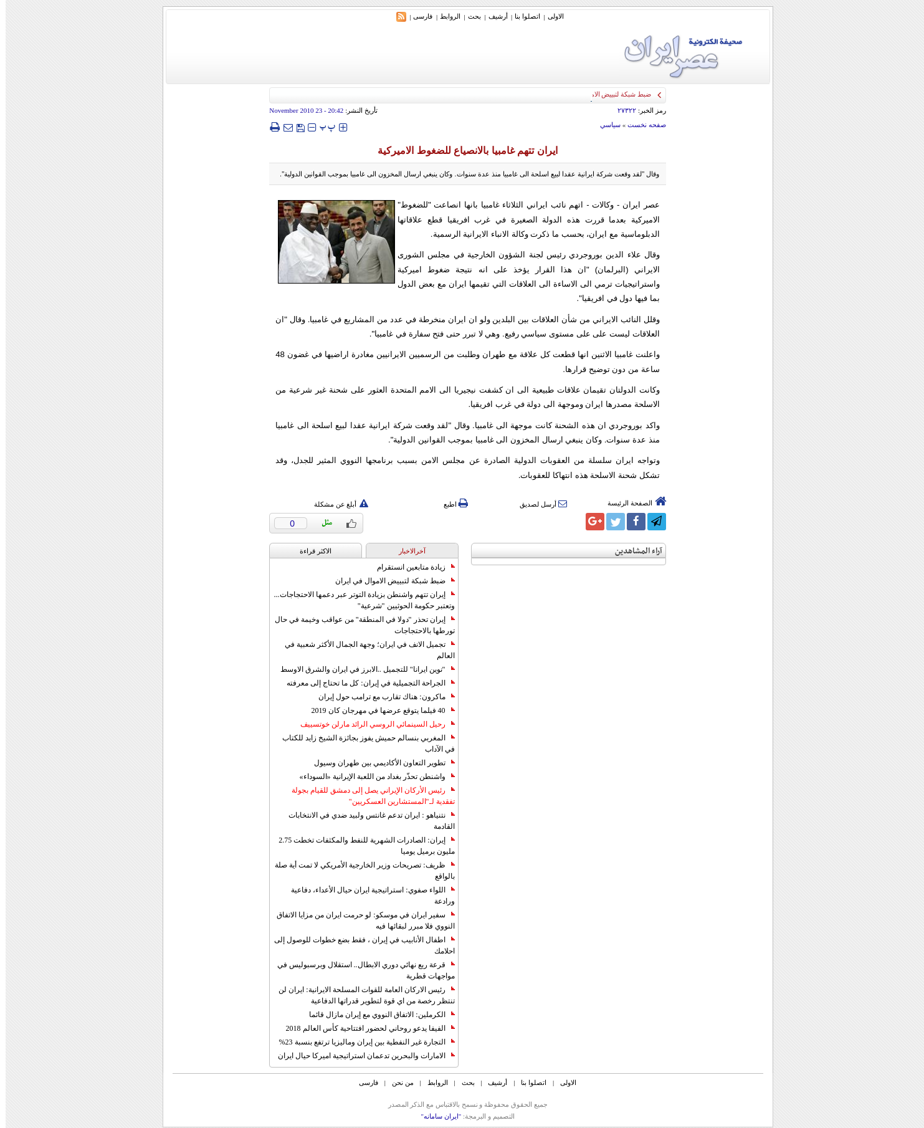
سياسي (604, 124)
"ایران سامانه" (435, 1116)
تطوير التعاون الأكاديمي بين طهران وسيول (378, 762)
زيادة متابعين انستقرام (410, 567)
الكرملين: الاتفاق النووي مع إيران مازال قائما (376, 1014)
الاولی (550, 16)
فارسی (417, 16)
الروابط (444, 16)
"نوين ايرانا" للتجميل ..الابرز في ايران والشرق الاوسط (362, 669)
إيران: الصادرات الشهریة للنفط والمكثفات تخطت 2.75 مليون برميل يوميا (361, 846)
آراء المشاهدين (633, 551)
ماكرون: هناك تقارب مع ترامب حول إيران (381, 696)
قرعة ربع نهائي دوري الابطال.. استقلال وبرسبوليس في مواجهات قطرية (360, 970)
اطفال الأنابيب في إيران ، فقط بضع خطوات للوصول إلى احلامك (359, 945)
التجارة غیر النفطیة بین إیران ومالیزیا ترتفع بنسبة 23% (361, 1042)
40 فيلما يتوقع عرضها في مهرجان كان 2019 (377, 710)
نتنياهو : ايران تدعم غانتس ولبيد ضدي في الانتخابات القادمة (366, 821)
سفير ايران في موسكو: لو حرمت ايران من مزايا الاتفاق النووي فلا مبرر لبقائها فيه (360, 920)
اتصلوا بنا (522, 16)
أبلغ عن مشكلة (335, 504)
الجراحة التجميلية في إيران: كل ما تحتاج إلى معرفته (365, 683)
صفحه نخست (641, 124)
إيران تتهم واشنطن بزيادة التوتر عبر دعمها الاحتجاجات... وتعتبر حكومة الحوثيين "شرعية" (359, 600)
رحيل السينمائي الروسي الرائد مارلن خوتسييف (372, 724)
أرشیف (492, 16)
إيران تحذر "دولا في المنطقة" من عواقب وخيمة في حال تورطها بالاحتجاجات (359, 625)
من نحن (397, 1082)
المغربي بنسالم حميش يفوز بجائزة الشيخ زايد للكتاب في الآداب (363, 743)
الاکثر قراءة (310, 551)
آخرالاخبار (406, 551)
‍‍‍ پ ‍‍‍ (322, 127)
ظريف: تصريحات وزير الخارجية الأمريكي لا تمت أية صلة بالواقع (359, 871)
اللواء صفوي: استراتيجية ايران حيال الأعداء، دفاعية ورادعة (367, 896)
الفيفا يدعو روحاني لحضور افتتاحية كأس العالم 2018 (364, 1028)
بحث (468, 16)
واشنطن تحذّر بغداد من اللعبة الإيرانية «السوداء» (371, 776)
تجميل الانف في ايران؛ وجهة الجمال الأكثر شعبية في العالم (364, 650)
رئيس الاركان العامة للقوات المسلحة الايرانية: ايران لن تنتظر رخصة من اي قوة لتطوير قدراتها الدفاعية (361, 995)
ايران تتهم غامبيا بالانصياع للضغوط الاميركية (461, 150)
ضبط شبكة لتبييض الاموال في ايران (389, 580)
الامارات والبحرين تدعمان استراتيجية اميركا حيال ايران (360, 1055)
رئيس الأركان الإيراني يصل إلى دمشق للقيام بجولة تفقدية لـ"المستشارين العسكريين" (367, 796)
